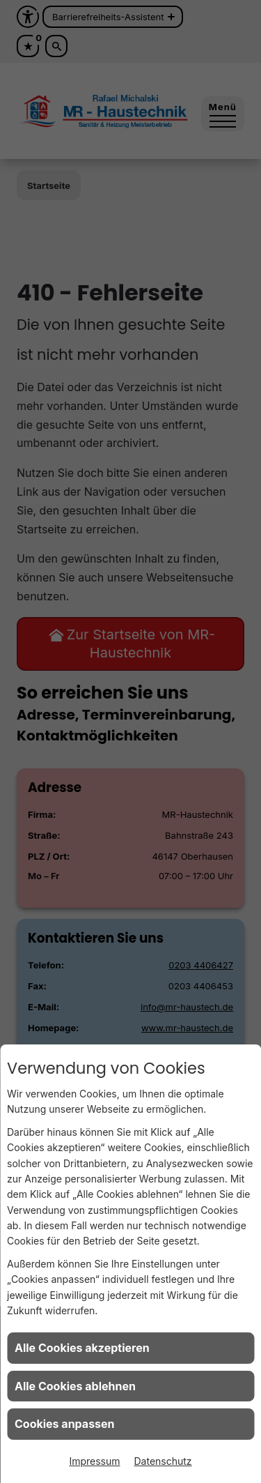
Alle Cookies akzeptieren (82, 1348)
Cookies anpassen (65, 1424)
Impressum (94, 1461)
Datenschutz (163, 1461)
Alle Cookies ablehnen (75, 1386)
